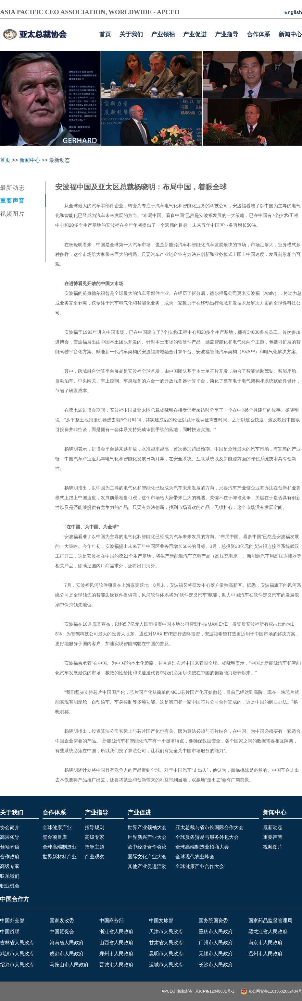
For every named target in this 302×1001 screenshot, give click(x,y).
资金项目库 (55, 837)
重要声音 (12, 201)
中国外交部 (12, 920)
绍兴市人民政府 (17, 964)
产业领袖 (163, 34)
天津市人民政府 (166, 931)
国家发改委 (62, 920)
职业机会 (9, 885)
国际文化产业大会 (147, 856)
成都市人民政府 (67, 953)
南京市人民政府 (265, 942)
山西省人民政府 (116, 942)
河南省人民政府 (67, 942)
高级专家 (9, 866)
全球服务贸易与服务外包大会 (207, 837)
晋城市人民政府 (116, 964)
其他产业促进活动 (147, 866)
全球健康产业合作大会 (199, 866)
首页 (105, 34)
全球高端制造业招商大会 (202, 847)
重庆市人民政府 (216, 931)
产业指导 (226, 34)
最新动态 (12, 188)
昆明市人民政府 (166, 953)
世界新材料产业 (60, 856)
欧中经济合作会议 (147, 847)
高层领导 (9, 837)
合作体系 (258, 34)
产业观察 (94, 856)
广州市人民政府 (216, 942)
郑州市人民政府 (116, 953)
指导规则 (94, 827)
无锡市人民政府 (216, 953)
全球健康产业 (57, 827)
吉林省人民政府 (17, 942)
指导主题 (94, 847)
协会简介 (9, 827)
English (293, 12)
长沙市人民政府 (216, 964)
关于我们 (131, 34)
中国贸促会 (62, 931)
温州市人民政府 (265, 953)
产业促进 (195, 34)
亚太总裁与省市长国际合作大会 (209, 827)
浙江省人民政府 (116, 931)
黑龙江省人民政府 (267, 931)
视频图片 (12, 214)
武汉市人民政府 (17, 953)
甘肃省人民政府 (166, 942)
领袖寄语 (9, 847)
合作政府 (9, 856)
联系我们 (9, 876)
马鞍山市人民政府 (69, 964)
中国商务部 (111, 920)
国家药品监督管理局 (270, 920)
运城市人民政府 (166, 964)
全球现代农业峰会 (194, 856)
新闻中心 (290, 34)
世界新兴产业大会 (147, 837)
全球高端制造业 (60, 847)
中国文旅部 (161, 920)
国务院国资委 (213, 920)
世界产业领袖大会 (147, 827)
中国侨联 (9, 931)
